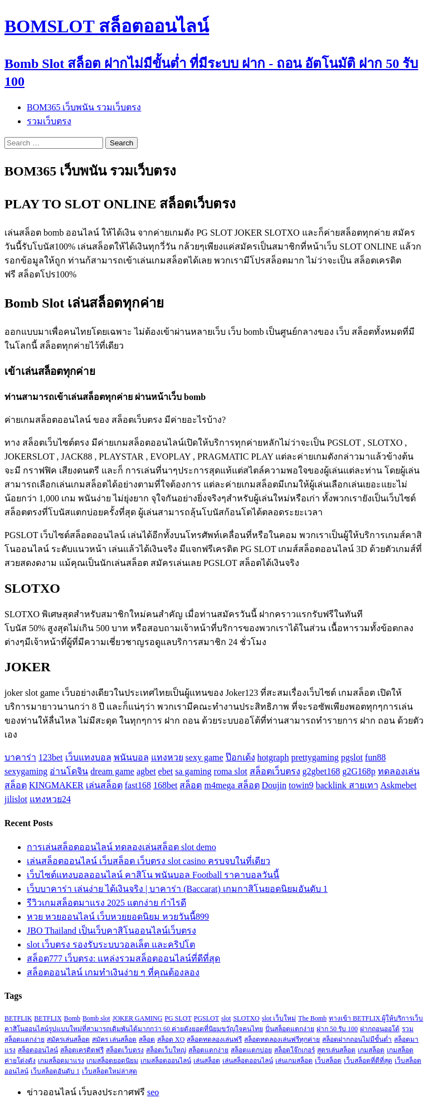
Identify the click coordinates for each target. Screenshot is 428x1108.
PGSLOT (206, 1018)
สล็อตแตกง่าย (208, 1050)
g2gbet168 (322, 771)
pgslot (352, 757)
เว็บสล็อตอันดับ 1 (55, 1071)
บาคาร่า (20, 757)
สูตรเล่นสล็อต (336, 1050)
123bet (50, 757)
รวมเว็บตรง (49, 121)
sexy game (204, 757)
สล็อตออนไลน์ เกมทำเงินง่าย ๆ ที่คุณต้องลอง (113, 972)
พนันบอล (131, 757)
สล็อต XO (170, 1039)
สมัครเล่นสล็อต (68, 1039)
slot (226, 1018)
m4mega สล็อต (231, 785)
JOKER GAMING (138, 1018)
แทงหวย (167, 757)
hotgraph (273, 757)
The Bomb (312, 1018)
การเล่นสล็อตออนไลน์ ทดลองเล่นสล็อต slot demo (121, 847)
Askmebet (399, 785)
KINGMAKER (56, 785)
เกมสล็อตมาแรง (61, 1061)
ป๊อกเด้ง (240, 757)
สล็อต (190, 785)
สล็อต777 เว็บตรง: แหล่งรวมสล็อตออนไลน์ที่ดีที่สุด (123, 958)
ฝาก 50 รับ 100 (337, 1029)
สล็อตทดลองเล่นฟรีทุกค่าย (282, 1039)
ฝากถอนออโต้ (380, 1029)
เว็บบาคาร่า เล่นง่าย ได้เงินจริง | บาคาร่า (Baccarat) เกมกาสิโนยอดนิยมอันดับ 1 (177, 889)
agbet (146, 771)
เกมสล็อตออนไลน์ (165, 1061)
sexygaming (25, 771)
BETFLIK (18, 1018)
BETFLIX (47, 1018)
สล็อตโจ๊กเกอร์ (294, 1050)
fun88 (375, 757)
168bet (165, 785)
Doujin (274, 785)
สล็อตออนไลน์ (38, 1050)
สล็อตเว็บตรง (275, 771)
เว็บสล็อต (328, 1061)
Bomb (72, 1018)
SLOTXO (246, 1018)
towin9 (301, 785)
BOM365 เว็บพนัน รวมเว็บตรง (84, 107)
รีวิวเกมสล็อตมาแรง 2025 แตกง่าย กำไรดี (106, 902)
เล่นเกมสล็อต (294, 1061)
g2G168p (359, 771)
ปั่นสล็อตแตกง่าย (289, 1029)
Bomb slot (96, 1018)
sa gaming (193, 771)
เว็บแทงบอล (88, 757)
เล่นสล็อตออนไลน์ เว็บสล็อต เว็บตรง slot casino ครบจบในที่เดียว (148, 861)
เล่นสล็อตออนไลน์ (247, 1061)
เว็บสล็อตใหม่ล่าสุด (109, 1071)
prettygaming (314, 757)
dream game (112, 771)
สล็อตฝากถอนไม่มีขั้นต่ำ (357, 1039)
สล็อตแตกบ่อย (251, 1050)
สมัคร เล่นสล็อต (114, 1039)
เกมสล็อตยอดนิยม (112, 1061)
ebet (165, 771)
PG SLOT (177, 1018)
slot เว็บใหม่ (279, 1018)
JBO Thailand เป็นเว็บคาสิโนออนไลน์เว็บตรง (111, 930)
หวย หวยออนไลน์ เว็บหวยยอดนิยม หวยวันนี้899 (118, 916)
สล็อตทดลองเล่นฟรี (214, 1039)
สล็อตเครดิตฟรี (82, 1050)
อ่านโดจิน (69, 771)
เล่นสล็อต (104, 785)
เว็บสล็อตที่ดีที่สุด (368, 1061)
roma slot (230, 771)
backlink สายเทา (346, 785)
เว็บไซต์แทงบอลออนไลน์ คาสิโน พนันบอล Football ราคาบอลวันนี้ (153, 875)
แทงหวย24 (50, 799)
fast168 (138, 785)
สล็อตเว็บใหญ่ (166, 1050)
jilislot (15, 799)
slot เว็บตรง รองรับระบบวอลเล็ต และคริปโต (111, 944)
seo (153, 1092)
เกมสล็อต (371, 1050)
